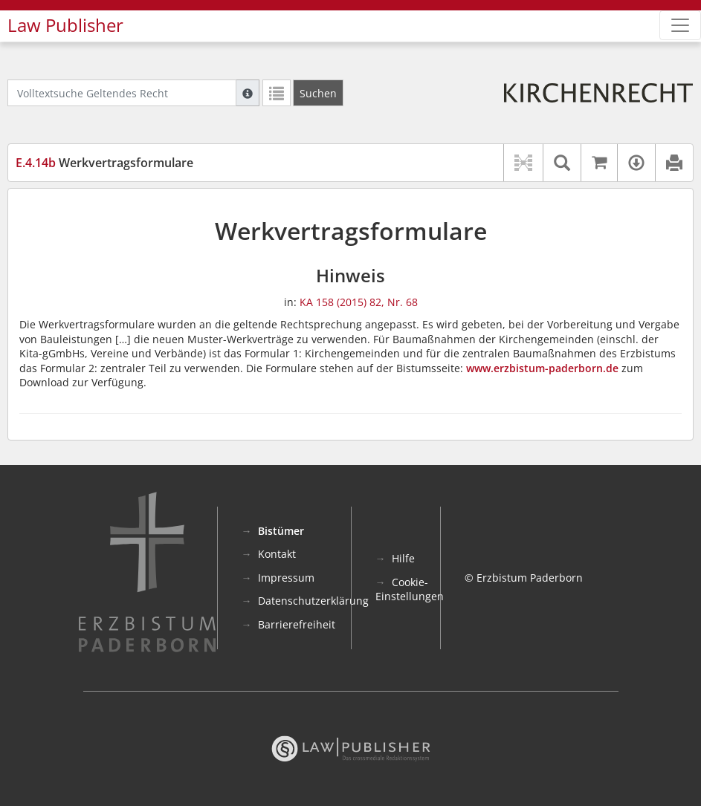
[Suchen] (318, 92)
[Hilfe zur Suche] (247, 92)
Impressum (286, 578)
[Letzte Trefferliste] (276, 92)
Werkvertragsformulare (104, 163)
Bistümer (281, 531)
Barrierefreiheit (296, 624)
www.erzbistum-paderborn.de (542, 368)
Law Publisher (65, 25)
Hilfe (403, 558)
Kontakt (277, 554)
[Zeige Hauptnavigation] (680, 25)
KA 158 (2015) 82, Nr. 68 (359, 302)
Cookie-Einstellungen (409, 589)
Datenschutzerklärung (313, 601)
